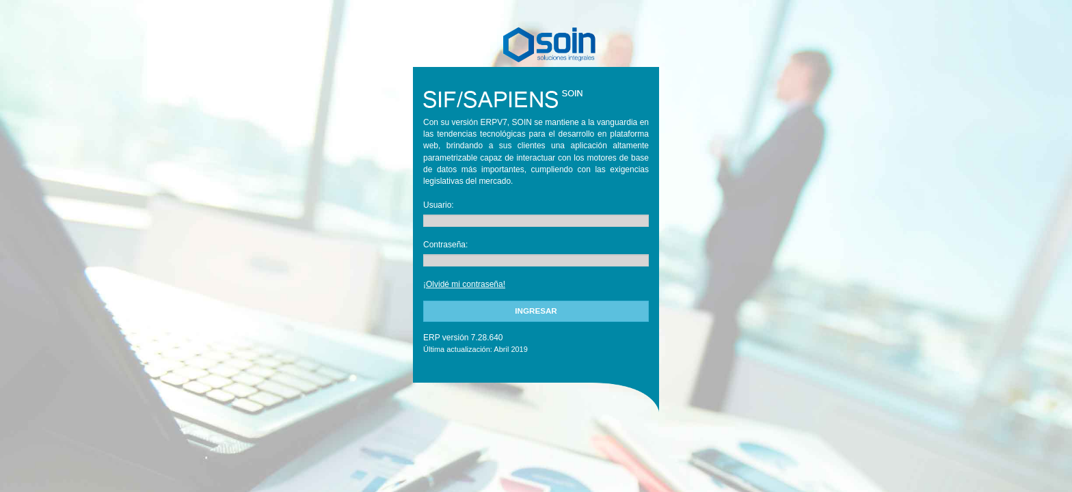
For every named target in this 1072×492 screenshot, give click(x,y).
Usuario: (438, 205)
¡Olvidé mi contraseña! (464, 284)
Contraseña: (445, 244)
